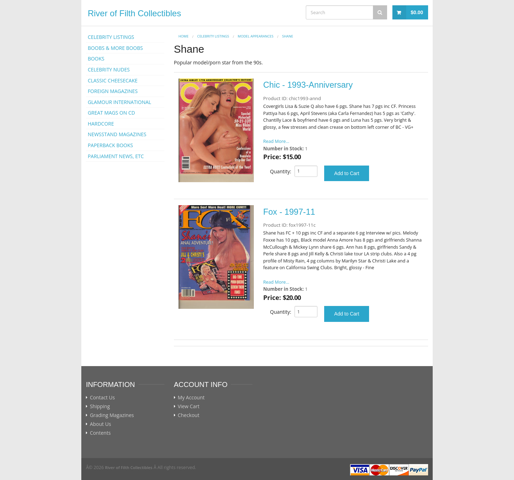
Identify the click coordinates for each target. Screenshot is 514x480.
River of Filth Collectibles (134, 13)
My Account (191, 397)
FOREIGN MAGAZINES (113, 91)
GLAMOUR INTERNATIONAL (119, 102)
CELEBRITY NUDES (109, 69)
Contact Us (102, 397)
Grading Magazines (112, 415)
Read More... (276, 141)
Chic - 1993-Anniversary (308, 84)
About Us (100, 424)
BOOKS (96, 58)
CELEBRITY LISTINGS (111, 37)
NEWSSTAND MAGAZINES (117, 134)
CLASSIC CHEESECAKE (113, 80)
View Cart (189, 406)
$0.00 (417, 12)
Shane (287, 36)
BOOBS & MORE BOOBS (115, 48)
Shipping (100, 406)
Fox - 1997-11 (289, 211)
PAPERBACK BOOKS (110, 145)
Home (184, 36)
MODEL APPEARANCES (256, 36)
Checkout (188, 415)
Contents (100, 433)
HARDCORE (101, 123)
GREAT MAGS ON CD (111, 112)
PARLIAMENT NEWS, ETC (116, 156)
